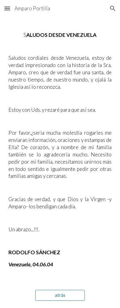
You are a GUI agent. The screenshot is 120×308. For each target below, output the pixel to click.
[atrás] (60, 295)
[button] (7, 8)
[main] (60, 149)
